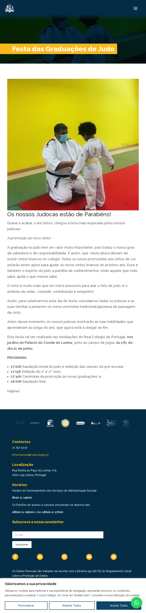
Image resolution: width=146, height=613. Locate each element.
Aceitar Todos (119, 605)
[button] (136, 602)
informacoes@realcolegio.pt (30, 454)
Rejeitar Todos (72, 605)
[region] (73, 595)
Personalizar (26, 605)
